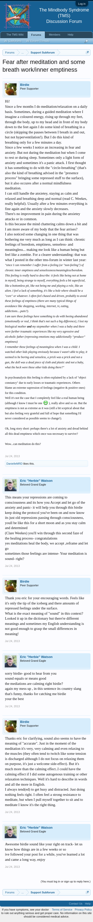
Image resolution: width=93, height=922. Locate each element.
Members (54, 34)
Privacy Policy (83, 909)
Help (70, 34)
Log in (82, 3)
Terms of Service (62, 909)
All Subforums (12, 41)
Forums (36, 34)
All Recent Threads (37, 41)
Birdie (24, 85)
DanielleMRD (14, 463)
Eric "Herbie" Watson (36, 481)
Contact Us (75, 903)
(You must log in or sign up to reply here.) (66, 881)
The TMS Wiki (15, 34)
